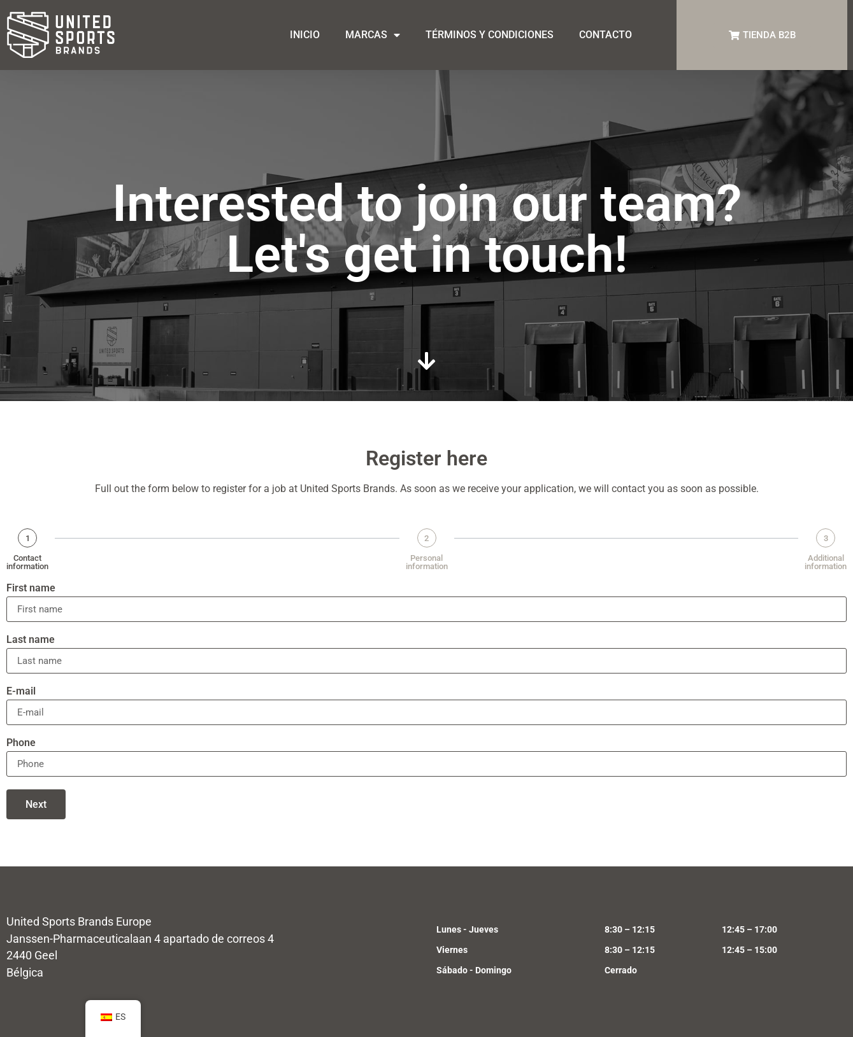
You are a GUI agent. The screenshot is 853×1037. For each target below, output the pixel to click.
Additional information (826, 562)
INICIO (305, 35)
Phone (21, 743)
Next (36, 804)
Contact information (27, 562)
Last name (30, 640)
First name (30, 588)
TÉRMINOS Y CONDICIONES (490, 35)
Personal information (427, 562)
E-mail (21, 691)
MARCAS (372, 35)
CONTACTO (605, 35)
